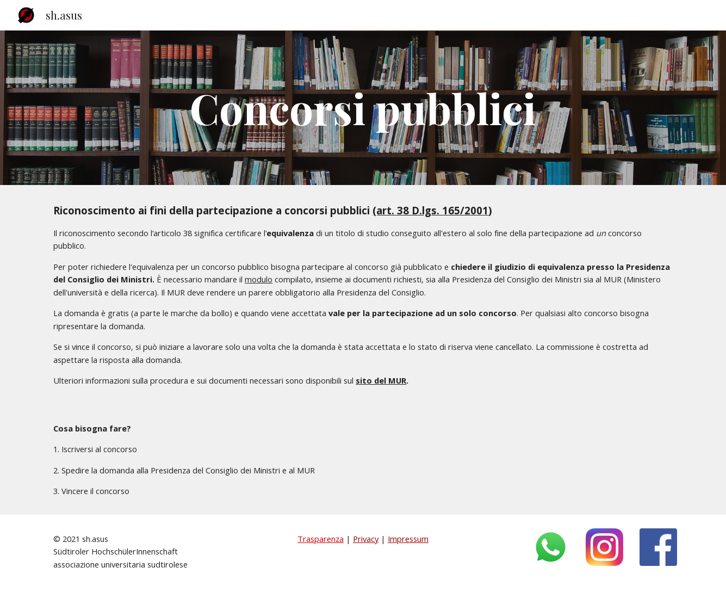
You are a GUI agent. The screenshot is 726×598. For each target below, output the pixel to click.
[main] (363, 107)
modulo (258, 279)
